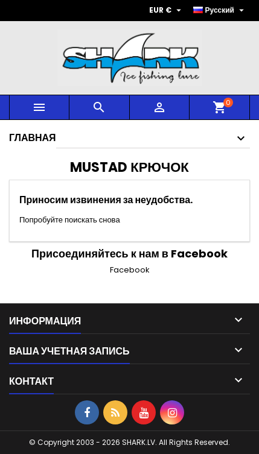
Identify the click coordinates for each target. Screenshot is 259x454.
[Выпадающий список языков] (220, 10)
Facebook (130, 270)
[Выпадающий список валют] (166, 10)
